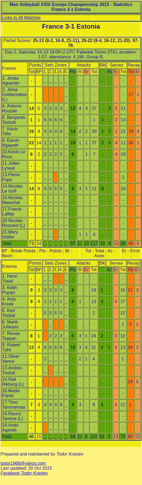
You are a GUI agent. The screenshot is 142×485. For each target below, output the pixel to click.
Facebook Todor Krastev (24, 473)
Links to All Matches (21, 17)
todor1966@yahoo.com (23, 463)
